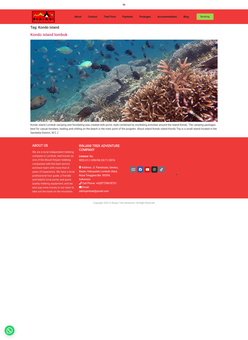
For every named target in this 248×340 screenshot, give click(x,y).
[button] (9, 330)
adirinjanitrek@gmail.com (94, 191)
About (77, 16)
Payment (127, 16)
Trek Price (110, 16)
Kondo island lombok (49, 34)
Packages (145, 16)
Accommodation (167, 16)
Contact (92, 16)
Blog (186, 16)
